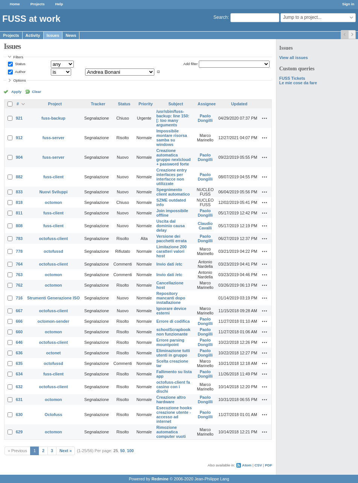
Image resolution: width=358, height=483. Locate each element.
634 (19, 374)
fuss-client (53, 177)
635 (19, 363)
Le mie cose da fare (298, 82)
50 (122, 450)
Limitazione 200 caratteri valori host (171, 251)
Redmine (160, 479)
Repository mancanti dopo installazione (170, 298)
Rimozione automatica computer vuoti (171, 432)
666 (19, 321)
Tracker (98, 104)
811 (19, 213)
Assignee (207, 104)
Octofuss (53, 414)
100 (130, 450)
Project (55, 104)
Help (59, 4)
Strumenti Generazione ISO (53, 298)
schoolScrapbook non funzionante (173, 331)
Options (19, 80)
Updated (239, 104)
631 (19, 399)
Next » (65, 450)
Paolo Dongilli (205, 118)
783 (19, 238)
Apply (16, 92)
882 (19, 177)
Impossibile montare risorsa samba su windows (171, 138)
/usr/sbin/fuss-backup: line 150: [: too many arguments (172, 118)
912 (19, 137)
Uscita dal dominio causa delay (170, 225)
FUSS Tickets (292, 78)
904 (19, 157)
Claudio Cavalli (205, 225)
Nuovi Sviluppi (53, 192)
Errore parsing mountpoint (170, 342)
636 (19, 353)
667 (19, 310)
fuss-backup (53, 118)
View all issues (293, 57)
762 (19, 285)
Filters (18, 57)
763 (19, 274)
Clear (36, 92)
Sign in (348, 4)
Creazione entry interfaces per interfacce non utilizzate (171, 177)
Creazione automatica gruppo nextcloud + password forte (173, 157)
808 (19, 225)
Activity (33, 35)
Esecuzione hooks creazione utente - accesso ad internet (174, 415)
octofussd (53, 251)
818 (19, 202)
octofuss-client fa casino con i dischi (173, 386)
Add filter (190, 64)
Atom (246, 465)
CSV (258, 465)
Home (15, 4)
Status (19, 64)
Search (220, 17)
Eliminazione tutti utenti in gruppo (173, 352)
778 (19, 251)
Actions (265, 118)
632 (19, 386)
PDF (268, 465)
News (71, 35)
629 (19, 432)
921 (19, 118)
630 (19, 414)
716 (19, 298)
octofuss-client (53, 238)
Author (20, 72)
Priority (146, 104)
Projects (37, 4)
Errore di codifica (173, 321)
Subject (175, 104)
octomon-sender (54, 321)
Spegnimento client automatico (173, 191)
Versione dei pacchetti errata (171, 238)
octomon (53, 202)
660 (19, 332)
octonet (53, 353)
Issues (53, 35)
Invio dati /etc (169, 264)
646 (19, 342)
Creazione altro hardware (171, 399)
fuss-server (53, 137)
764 (19, 264)
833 (19, 192)
